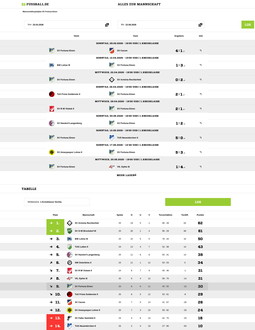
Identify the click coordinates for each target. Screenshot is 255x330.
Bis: (123, 24)
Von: (30, 24)
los (248, 24)
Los (198, 201)
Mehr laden (128, 175)
